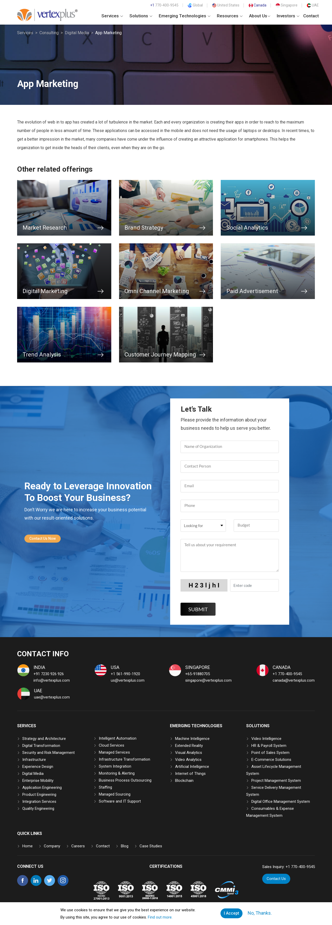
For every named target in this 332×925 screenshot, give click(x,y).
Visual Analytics (188, 752)
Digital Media (77, 32)
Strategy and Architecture (44, 738)
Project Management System (276, 780)
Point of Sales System (270, 752)
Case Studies (151, 846)
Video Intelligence (266, 738)
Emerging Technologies (184, 15)
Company (52, 846)
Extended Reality (189, 745)
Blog (124, 846)
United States (225, 5)
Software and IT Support (120, 801)
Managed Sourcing (114, 794)
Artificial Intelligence (192, 766)
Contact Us (276, 878)
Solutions (140, 15)
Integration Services (39, 801)
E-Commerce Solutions (271, 759)
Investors (288, 15)
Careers (78, 846)
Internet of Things (190, 773)
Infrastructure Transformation (124, 759)
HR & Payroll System (268, 745)
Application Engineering (42, 787)
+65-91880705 (197, 674)
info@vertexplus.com (51, 680)
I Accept (231, 913)
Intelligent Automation (117, 738)
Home (27, 846)
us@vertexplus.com (127, 680)
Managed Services (114, 752)
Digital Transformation (41, 745)
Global (195, 5)
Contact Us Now (42, 538)
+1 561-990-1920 (125, 674)
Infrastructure (34, 759)
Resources (230, 15)
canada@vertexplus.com (294, 680)
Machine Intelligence (192, 738)
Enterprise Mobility (37, 780)
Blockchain (184, 780)
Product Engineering (39, 794)
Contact (311, 15)
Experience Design (37, 766)
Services (112, 15)
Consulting (49, 32)
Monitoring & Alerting (117, 773)
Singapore (287, 5)
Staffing (105, 787)
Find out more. (160, 917)
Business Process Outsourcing (125, 780)
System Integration (115, 766)
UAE (313, 5)
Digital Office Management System (280, 801)
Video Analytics (188, 759)
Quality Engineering (38, 808)
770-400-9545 (164, 5)
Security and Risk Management (48, 752)
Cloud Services (111, 745)
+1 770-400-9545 (287, 674)
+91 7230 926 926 (48, 674)
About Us (259, 15)
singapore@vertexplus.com (208, 680)
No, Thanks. (259, 913)
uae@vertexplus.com (52, 697)
